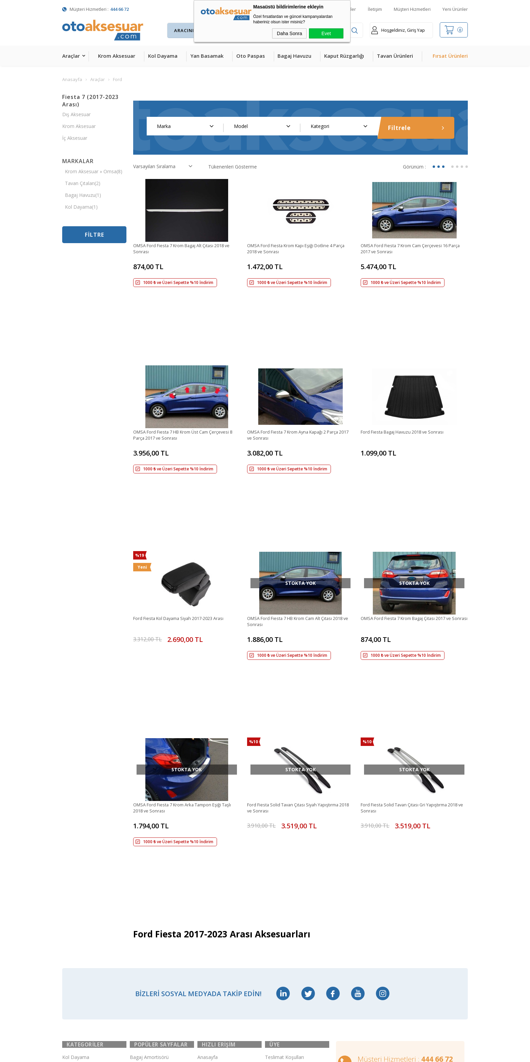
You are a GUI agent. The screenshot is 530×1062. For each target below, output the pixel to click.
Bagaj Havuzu (294, 55)
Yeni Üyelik (276, 836)
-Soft (230, 1053)
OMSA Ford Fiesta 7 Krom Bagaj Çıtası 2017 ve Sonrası (412, 502)
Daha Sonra (289, 33)
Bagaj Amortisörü (149, 822)
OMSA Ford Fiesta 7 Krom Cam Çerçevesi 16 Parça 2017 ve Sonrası (410, 248)
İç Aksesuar (74, 138)
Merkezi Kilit (143, 836)
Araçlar (71, 55)
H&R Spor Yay (77, 964)
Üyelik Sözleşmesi (284, 851)
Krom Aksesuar (116, 55)
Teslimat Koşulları (284, 822)
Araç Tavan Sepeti (149, 879)
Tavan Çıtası (75, 907)
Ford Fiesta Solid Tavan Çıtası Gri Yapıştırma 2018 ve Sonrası (409, 628)
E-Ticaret (245, 1053)
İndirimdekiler (211, 851)
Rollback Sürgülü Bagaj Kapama (155, 950)
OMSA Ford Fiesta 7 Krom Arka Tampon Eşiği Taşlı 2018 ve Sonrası (183, 628)
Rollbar (137, 893)
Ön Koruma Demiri (150, 907)
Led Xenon (74, 978)
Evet (326, 33)
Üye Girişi (275, 865)
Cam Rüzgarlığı (78, 921)
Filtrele (416, 128)
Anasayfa (207, 822)
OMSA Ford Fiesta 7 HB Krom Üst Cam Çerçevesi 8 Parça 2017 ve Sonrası (176, 375)
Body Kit (71, 950)
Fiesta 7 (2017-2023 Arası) (90, 100)
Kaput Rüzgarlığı (344, 55)
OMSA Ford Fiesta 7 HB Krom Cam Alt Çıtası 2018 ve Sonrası (295, 502)
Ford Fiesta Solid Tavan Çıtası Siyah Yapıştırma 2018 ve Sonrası (298, 628)
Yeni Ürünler (455, 9)
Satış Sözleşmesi (283, 879)
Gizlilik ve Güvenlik (284, 907)
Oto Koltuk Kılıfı (79, 936)
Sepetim (206, 879)
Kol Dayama (162, 55)
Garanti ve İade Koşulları (291, 893)
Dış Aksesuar (76, 114)
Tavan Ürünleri (395, 55)
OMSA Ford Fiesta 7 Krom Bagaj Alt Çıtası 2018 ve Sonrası (185, 248)
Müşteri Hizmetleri (412, 9)
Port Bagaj (141, 936)
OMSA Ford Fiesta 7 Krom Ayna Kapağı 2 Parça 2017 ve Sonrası (299, 375)
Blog (202, 893)
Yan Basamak (206, 55)
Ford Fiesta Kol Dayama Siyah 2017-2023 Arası (184, 499)
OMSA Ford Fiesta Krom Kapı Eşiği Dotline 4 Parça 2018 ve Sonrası (295, 248)
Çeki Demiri (142, 851)
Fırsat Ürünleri (450, 55)
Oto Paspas (250, 55)
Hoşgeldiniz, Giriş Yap (398, 30)
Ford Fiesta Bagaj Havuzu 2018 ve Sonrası (407, 372)
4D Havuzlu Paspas (83, 879)
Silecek (137, 921)
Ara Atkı (138, 865)
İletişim (375, 9)
